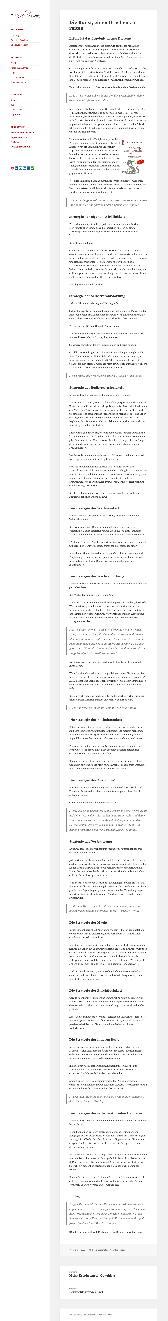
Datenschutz (16, 109)
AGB (12, 105)
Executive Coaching (19, 40)
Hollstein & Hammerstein (22, 132)
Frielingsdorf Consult (20, 146)
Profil (13, 63)
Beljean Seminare (19, 137)
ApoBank (15, 142)
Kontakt (14, 100)
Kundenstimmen (18, 82)
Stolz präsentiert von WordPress (97, 1314)
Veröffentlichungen (19, 68)
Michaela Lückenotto (98, 1250)
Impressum (16, 114)
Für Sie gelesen (17, 77)
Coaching (15, 35)
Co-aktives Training (19, 45)
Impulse (14, 72)
